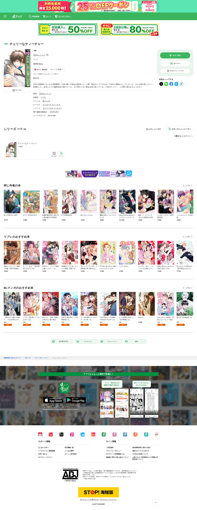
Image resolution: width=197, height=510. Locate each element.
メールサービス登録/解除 (46, 451)
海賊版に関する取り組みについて (117, 457)
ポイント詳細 (56, 69)
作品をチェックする (177, 71)
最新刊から (188, 136)
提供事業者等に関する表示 (141, 447)
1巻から (178, 136)
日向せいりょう (39, 55)
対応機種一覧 (69, 447)
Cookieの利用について (140, 454)
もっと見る (186, 185)
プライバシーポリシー (113, 451)
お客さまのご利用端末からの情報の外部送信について (145, 458)
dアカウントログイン (45, 457)
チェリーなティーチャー (27, 143)
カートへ (177, 63)
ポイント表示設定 (71, 454)
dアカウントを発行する (89, 500)
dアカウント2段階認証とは (115, 454)
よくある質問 (69, 451)
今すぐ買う (177, 55)
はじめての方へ (43, 447)
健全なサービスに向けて (140, 451)
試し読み (19, 90)
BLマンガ (46, 101)
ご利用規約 (110, 447)
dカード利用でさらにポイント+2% (45, 74)
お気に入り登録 (155, 129)
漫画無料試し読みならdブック (12, 358)
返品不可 (36, 78)
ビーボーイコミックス (51, 105)
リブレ (43, 97)
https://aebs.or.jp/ (90, 479)
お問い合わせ (42, 454)
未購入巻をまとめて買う (181, 129)
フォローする (47, 55)
